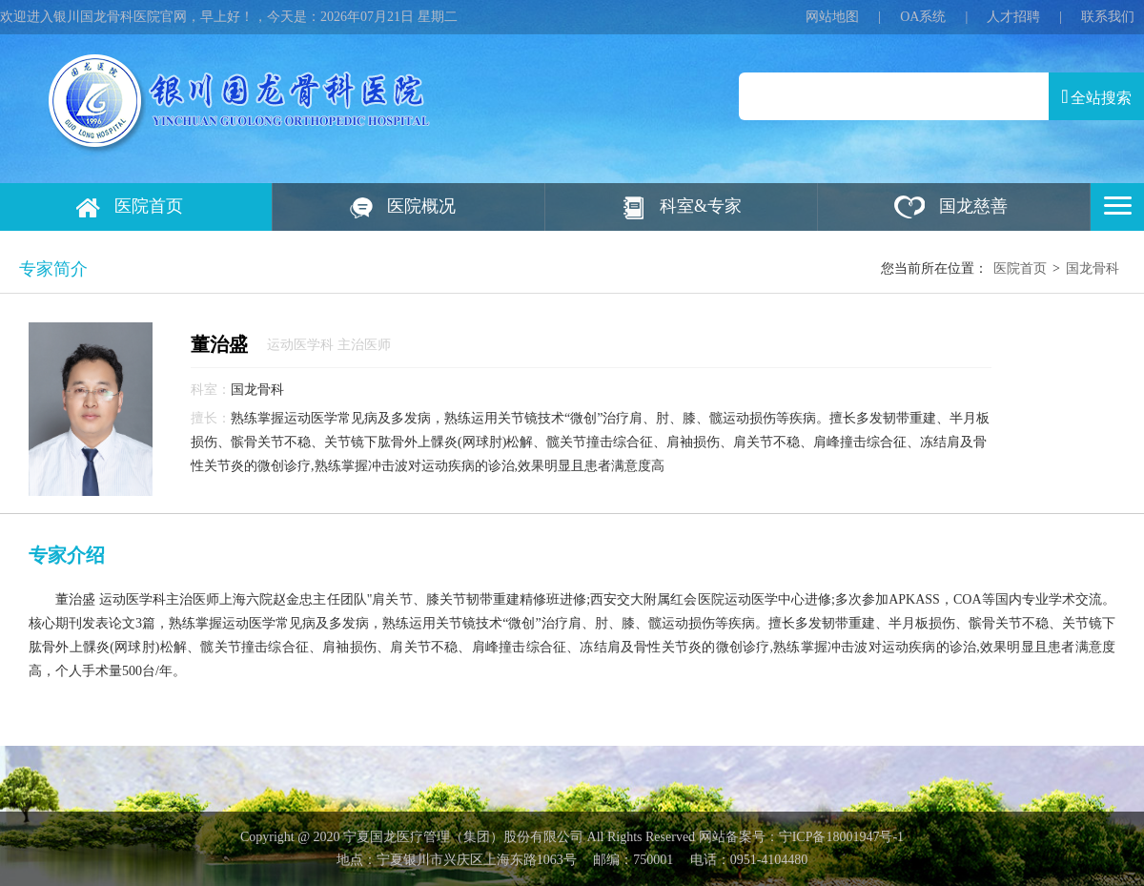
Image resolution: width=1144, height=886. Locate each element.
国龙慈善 (973, 206)
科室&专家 (701, 206)
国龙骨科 (1092, 268)
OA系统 (923, 17)
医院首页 (148, 206)
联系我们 (1107, 17)
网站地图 (832, 17)
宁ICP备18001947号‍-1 (841, 837)
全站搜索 (1096, 96)
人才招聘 (1013, 17)
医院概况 (421, 206)
